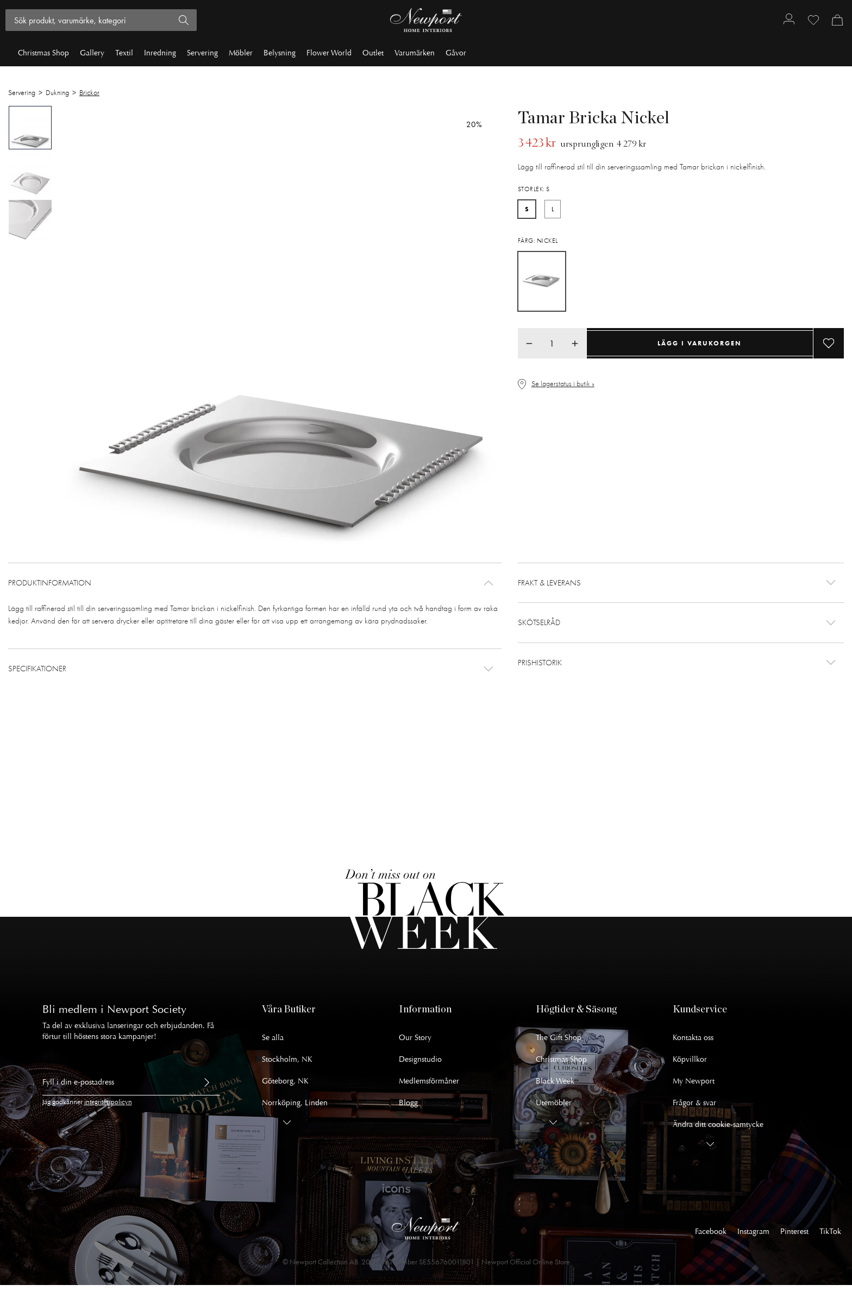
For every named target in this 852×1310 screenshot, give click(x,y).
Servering (202, 53)
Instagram (753, 1231)
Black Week (555, 1081)
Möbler (241, 53)
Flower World (329, 53)
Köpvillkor (690, 1059)
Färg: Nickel (538, 240)
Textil (124, 53)
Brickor (89, 92)
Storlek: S (534, 189)
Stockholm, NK (287, 1059)
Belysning (280, 53)
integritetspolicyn (108, 1102)
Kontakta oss (693, 1037)
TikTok (830, 1231)
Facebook (710, 1231)
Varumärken (414, 53)
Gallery (92, 53)
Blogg (408, 1103)
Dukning (57, 92)
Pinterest (794, 1231)
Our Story (415, 1037)
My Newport (694, 1081)
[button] (255, 583)
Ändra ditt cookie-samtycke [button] (718, 1124)
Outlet (373, 53)
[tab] (30, 127)
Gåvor (456, 53)
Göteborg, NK (285, 1081)
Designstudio (420, 1059)
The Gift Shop (558, 1037)
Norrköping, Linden (295, 1103)
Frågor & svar (694, 1103)
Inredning (160, 53)
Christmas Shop (43, 53)
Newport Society (146, 1009)
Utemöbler (554, 1103)
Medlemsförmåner (429, 1081)
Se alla (273, 1037)
